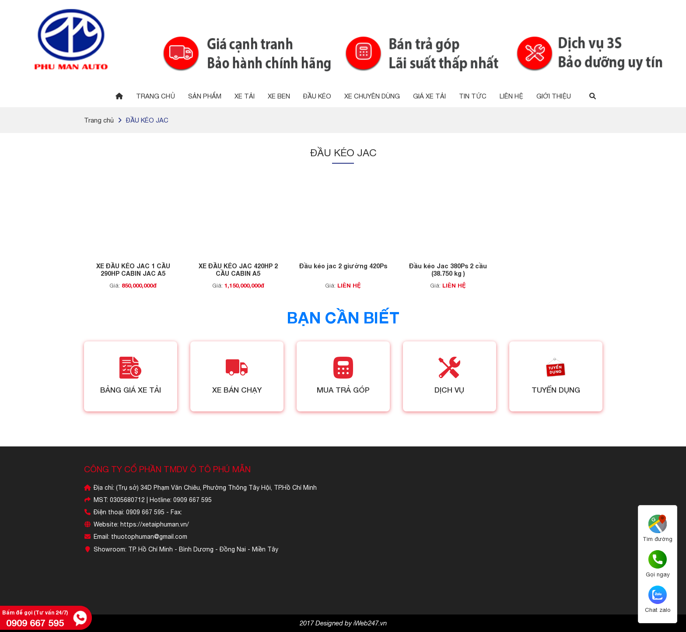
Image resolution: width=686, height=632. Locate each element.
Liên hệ (511, 96)
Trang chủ (155, 96)
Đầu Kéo (317, 96)
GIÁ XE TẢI (429, 96)
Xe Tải (244, 96)
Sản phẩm (204, 96)
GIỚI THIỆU (553, 96)
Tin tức (472, 96)
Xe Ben (279, 96)
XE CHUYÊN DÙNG (372, 96)
